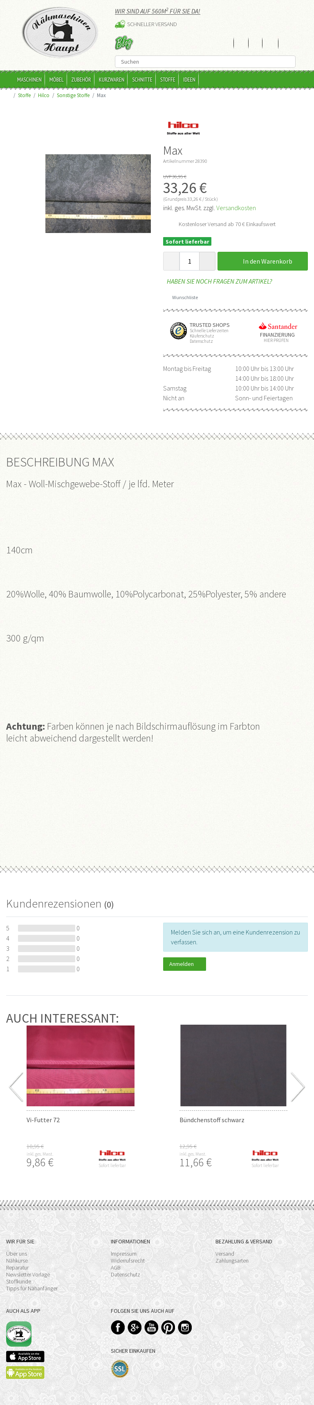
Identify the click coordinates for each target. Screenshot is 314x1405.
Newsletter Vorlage (28, 1274)
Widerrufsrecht (128, 1260)
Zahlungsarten (232, 1260)
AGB (116, 1267)
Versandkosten (236, 208)
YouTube (151, 1327)
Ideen (189, 79)
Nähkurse (17, 1260)
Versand (224, 1253)
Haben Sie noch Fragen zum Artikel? (217, 281)
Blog (124, 42)
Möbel (56, 79)
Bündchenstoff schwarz (211, 1120)
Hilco (43, 95)
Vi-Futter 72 (43, 1120)
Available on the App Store (25, 1356)
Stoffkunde (18, 1281)
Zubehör (81, 79)
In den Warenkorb (262, 261)
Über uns (16, 1253)
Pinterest (168, 1327)
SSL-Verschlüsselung (120, 1369)
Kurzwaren (112, 79)
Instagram (185, 1327)
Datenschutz (125, 1274)
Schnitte (142, 79)
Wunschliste (182, 297)
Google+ (135, 1327)
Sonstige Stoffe (73, 95)
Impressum (124, 1253)
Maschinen (29, 79)
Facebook (118, 1327)
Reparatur (17, 1267)
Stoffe (167, 79)
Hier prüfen (274, 340)
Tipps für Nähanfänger (32, 1288)
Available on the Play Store (25, 1372)
